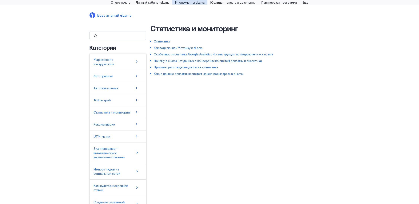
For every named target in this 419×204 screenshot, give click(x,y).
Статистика (162, 41)
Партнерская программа (279, 2)
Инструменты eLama (190, 2)
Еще (305, 2)
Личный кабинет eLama (152, 2)
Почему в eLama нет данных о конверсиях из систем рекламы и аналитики (208, 60)
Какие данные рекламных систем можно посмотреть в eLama (198, 73)
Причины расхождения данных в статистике (186, 67)
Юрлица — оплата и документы (233, 2)
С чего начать (120, 2)
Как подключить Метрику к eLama (178, 48)
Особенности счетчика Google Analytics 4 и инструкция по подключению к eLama (213, 54)
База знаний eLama (114, 15)
